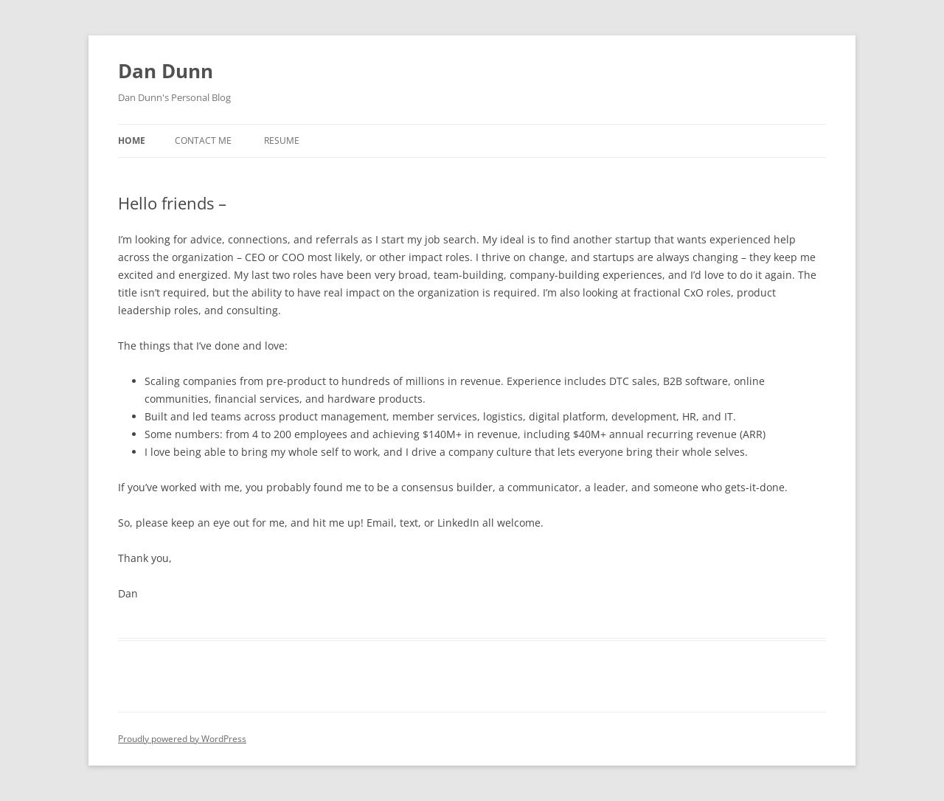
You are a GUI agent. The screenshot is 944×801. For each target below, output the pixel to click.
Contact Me (203, 140)
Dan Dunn (165, 71)
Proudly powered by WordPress (182, 738)
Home (131, 140)
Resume (281, 140)
